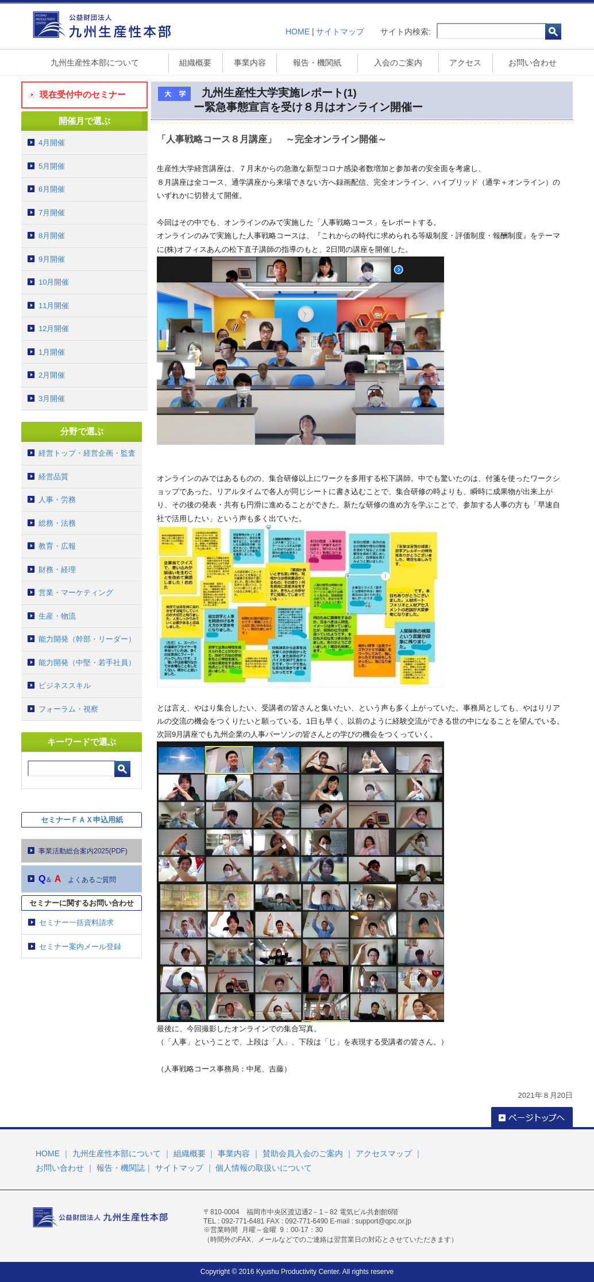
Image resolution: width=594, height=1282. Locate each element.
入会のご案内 (398, 62)
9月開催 (51, 259)
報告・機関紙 (317, 62)
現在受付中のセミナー (83, 94)
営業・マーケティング (75, 592)
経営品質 (53, 476)
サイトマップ (340, 31)
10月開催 (53, 282)
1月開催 (51, 352)
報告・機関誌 (121, 1167)
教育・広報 (57, 546)
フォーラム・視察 (68, 709)
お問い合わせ (532, 62)
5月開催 (51, 166)
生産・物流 (57, 616)
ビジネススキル (64, 685)
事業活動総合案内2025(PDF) (83, 851)
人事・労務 (57, 499)
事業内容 (250, 62)
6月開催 (51, 189)
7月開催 (51, 212)
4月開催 (51, 142)
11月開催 (53, 305)
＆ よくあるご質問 (77, 879)
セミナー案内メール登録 (80, 946)
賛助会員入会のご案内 (303, 1153)
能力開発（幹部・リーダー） (87, 639)
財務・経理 (57, 569)
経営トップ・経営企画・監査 (87, 453)
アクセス (465, 62)
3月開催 (51, 398)
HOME (298, 31)
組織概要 (195, 62)
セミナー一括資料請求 (76, 922)
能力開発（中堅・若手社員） (87, 662)
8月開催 (51, 235)
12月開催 (53, 328)
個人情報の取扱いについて (263, 1167)
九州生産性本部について (95, 62)
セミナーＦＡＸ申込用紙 (82, 819)
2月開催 (51, 375)
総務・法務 (57, 523)
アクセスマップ (384, 1153)
